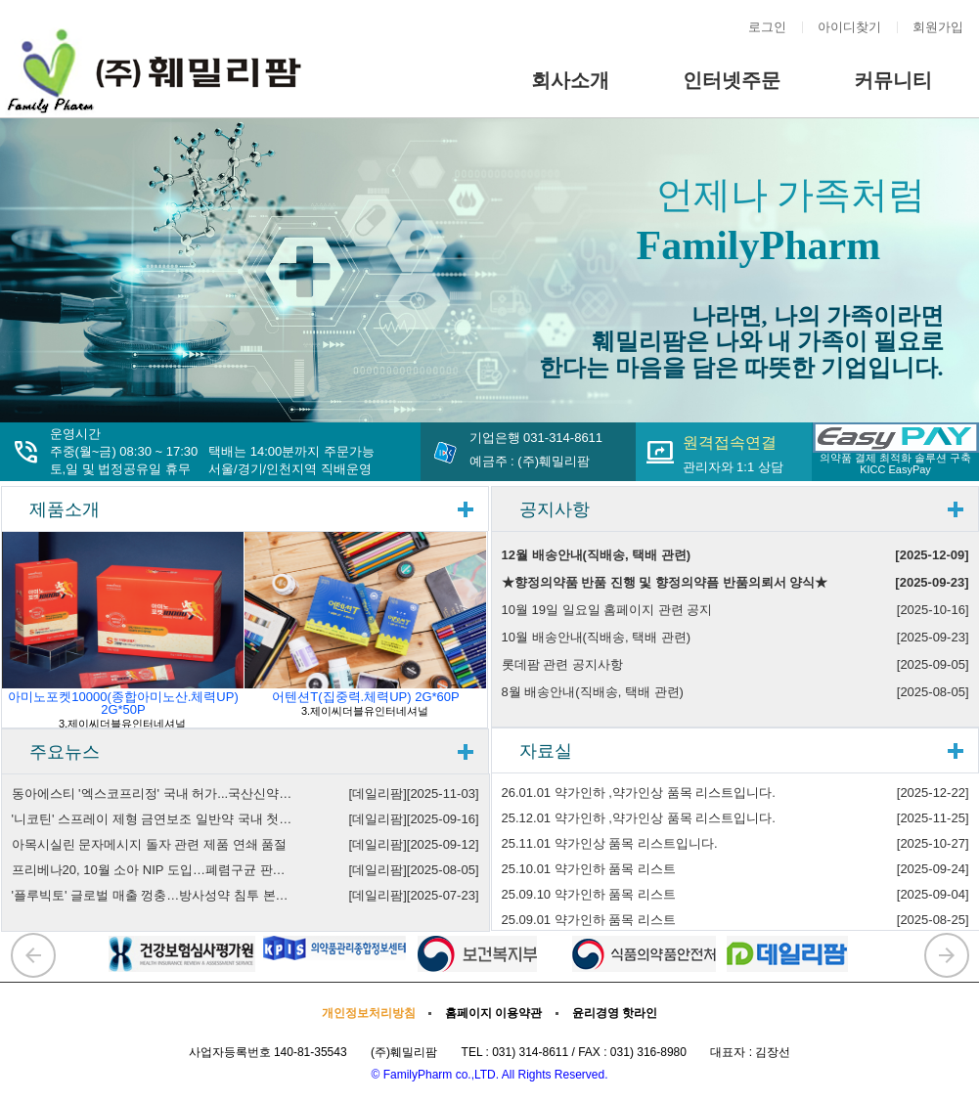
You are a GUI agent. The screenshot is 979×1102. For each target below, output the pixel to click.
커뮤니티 (893, 80)
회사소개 (570, 80)
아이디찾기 (849, 27)
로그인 (767, 27)
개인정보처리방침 (369, 1013)
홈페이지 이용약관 (493, 1013)
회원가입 (937, 27)
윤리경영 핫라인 (614, 1013)
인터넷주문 (731, 80)
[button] (33, 955)
